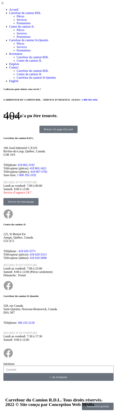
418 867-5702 (39, 171)
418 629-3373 (26, 251)
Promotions (24, 23)
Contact (13, 67)
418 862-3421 (38, 168)
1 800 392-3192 (26, 175)
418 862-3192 (26, 165)
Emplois (14, 64)
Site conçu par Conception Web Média (57, 404)
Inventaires (15, 53)
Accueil (13, 9)
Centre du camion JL (21, 26)
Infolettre (9, 364)
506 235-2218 (26, 322)
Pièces (20, 16)
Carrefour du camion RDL (25, 13)
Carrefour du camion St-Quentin (28, 40)
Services (22, 19)
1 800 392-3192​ (90, 99)
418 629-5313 (38, 254)
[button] (58, 3)
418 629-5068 (38, 257)
